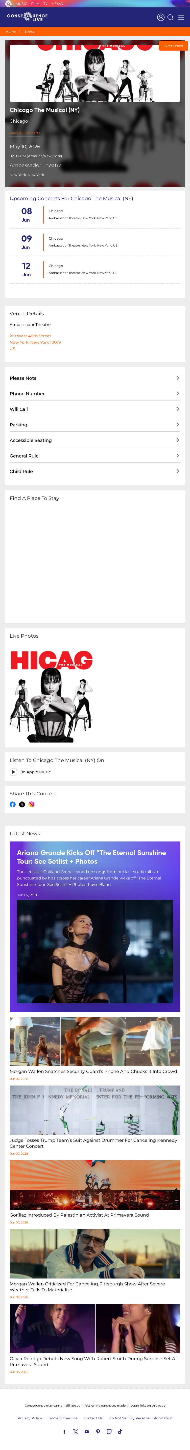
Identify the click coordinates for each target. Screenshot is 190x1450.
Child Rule (21, 471)
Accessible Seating (31, 440)
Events (29, 31)
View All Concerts (25, 133)
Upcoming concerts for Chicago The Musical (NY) (71, 198)
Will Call (19, 409)
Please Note (23, 378)
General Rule (24, 456)
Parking (18, 425)
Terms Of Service (62, 1418)
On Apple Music (35, 772)
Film (35, 3)
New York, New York (27, 174)
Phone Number (27, 394)
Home (11, 31)
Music (21, 3)
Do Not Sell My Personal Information (140, 1418)
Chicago (56, 211)
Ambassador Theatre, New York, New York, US (83, 218)
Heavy (58, 3)
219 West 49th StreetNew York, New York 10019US (35, 342)
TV (45, 3)
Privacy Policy (30, 1418)
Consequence (8, 3)
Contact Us (93, 1418)
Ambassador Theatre (36, 165)
